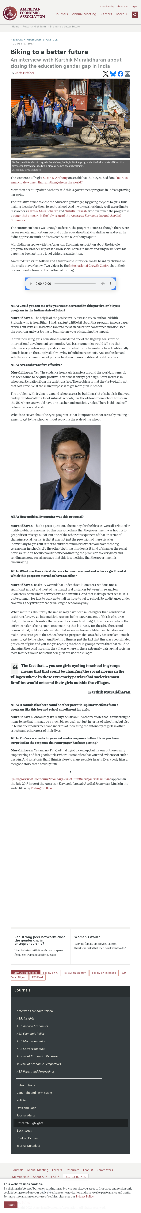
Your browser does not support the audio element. (70, 283)
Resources (72, 1170)
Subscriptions (26, 1085)
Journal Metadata (28, 1146)
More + (121, 14)
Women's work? (87, 937)
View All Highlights (25, 972)
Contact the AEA (76, 1177)
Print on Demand (28, 1138)
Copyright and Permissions (34, 1093)
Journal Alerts (26, 1115)
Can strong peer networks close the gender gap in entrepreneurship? (39, 940)
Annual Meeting (84, 14)
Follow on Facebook (104, 972)
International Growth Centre (89, 266)
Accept (11, 1204)
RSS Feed (37, 977)
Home (15, 26)
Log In (134, 6)
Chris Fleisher (24, 73)
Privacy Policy (84, 1196)
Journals (61, 14)
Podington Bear (41, 788)
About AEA (122, 6)
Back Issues (24, 1131)
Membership (107, 6)
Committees (105, 1170)
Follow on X (50, 972)
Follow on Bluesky (75, 972)
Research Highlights (34, 26)
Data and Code (26, 1108)
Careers (106, 14)
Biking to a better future (65, 26)
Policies (22, 1100)
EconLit (88, 1170)
